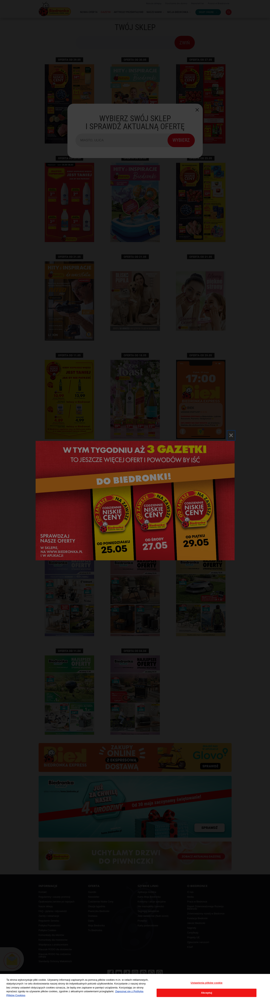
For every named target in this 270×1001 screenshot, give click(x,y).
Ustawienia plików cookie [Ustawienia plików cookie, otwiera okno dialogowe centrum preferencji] (206, 982)
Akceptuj (206, 992)
